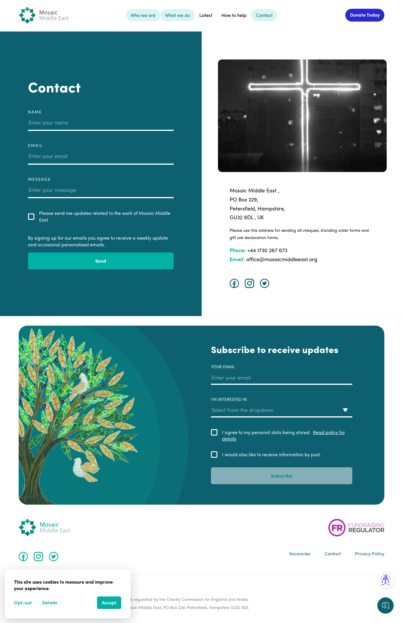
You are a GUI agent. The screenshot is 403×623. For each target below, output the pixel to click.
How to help (234, 15)
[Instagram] (249, 283)
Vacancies (299, 553)
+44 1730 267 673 (258, 250)
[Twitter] (264, 283)
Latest (205, 15)
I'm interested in (282, 406)
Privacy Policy (369, 553)
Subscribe (281, 475)
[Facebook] (234, 283)
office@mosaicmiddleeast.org (273, 259)
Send (100, 260)
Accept (109, 602)
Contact (264, 15)
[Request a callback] (385, 605)
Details (49, 602)
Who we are (143, 15)
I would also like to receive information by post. (271, 454)
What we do (177, 15)
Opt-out (23, 602)
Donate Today (365, 14)
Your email (282, 374)
